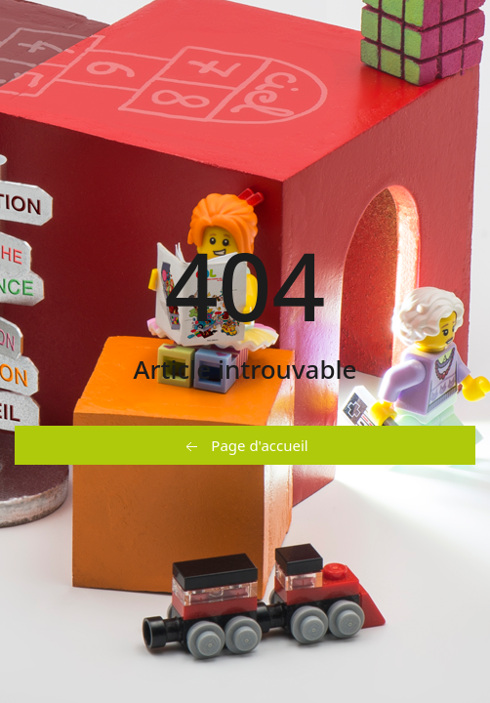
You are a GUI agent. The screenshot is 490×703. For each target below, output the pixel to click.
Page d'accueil (244, 446)
